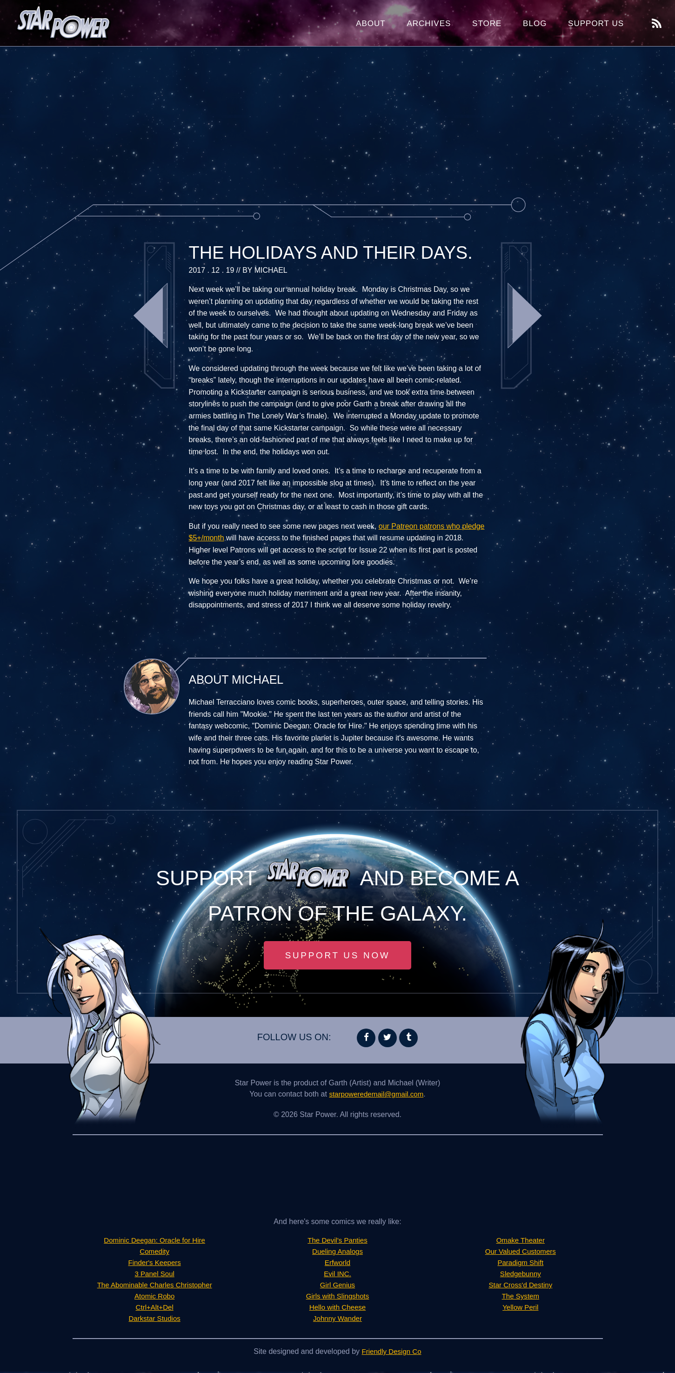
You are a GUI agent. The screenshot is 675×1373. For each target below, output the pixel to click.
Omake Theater (520, 1241)
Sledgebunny (520, 1275)
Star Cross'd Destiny (520, 1286)
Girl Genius (337, 1286)
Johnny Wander (337, 1320)
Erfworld (337, 1264)
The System (520, 1297)
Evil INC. (337, 1275)
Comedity (154, 1253)
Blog (535, 23)
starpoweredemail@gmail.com (376, 1095)
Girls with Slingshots (337, 1297)
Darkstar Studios (154, 1320)
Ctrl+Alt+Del (154, 1308)
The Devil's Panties (337, 1241)
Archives (429, 23)
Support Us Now (338, 956)
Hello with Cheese (337, 1308)
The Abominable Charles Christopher (154, 1286)
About (371, 23)
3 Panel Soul (155, 1275)
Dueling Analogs (338, 1253)
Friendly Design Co (391, 1353)
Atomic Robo (154, 1297)
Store (486, 23)
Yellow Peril (520, 1308)
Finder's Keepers (154, 1264)
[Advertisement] (338, 121)
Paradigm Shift (520, 1264)
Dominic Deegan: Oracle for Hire (154, 1241)
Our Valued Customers (520, 1253)
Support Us (596, 23)
